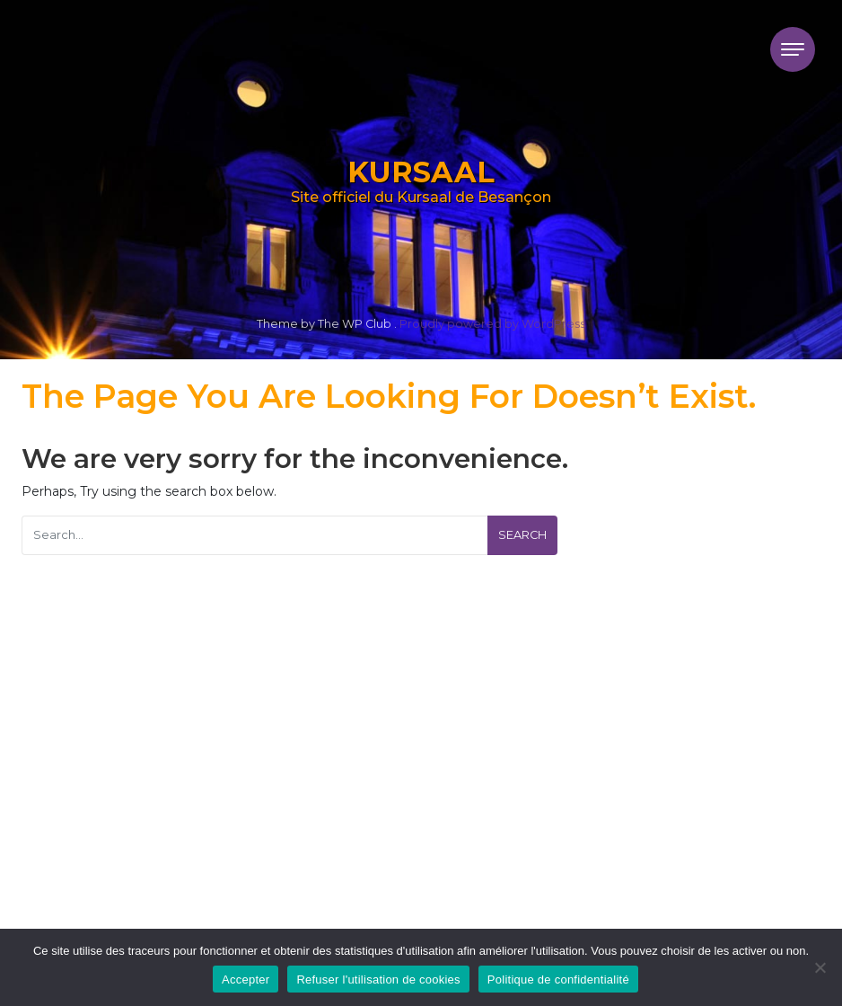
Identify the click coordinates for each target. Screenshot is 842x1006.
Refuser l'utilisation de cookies (378, 979)
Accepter (245, 979)
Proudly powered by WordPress (492, 324)
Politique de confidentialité (558, 979)
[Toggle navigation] (792, 49)
